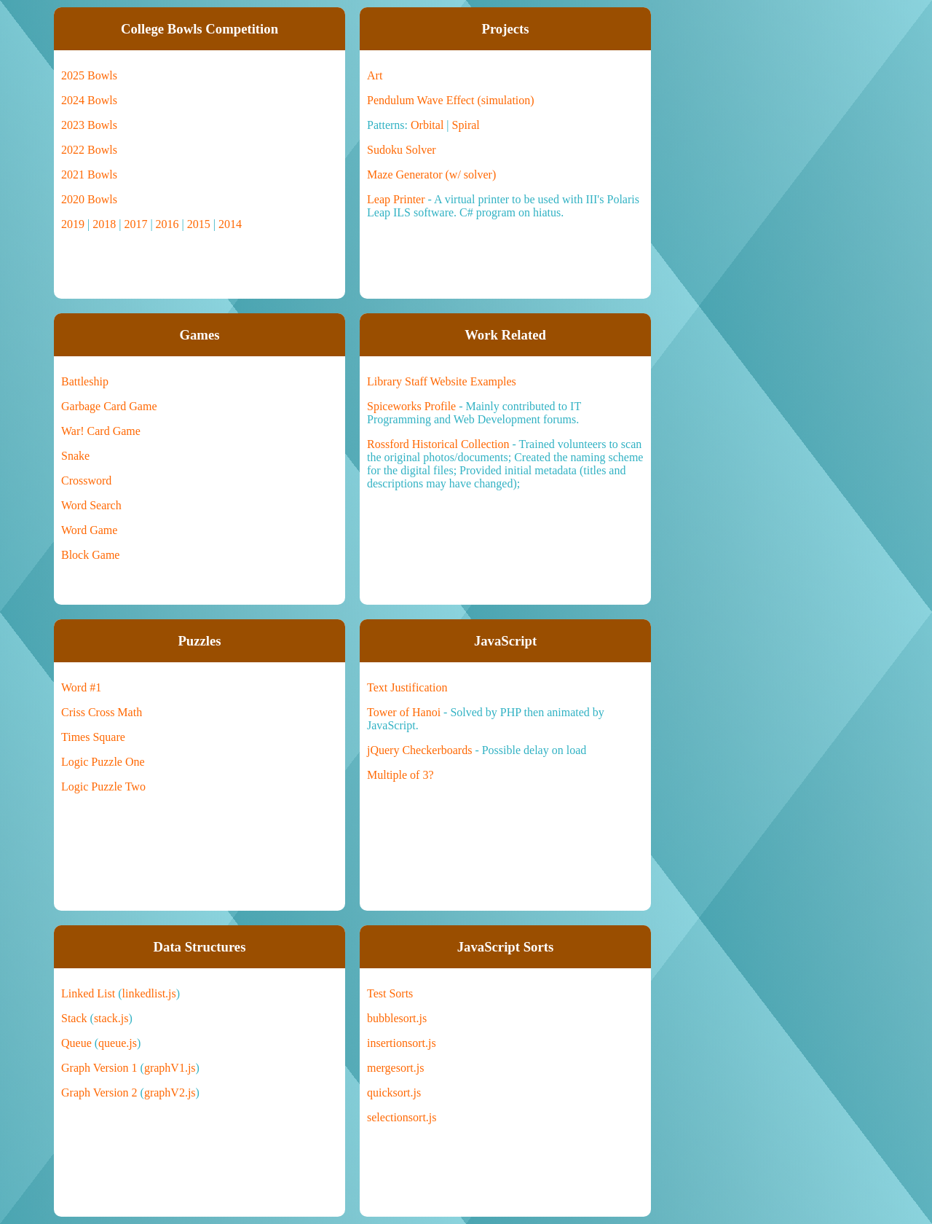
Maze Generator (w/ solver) (431, 174)
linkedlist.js (149, 993)
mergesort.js (395, 1068)
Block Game (90, 555)
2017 (135, 224)
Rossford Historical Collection (438, 444)
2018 (104, 224)
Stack (74, 1018)
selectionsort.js (402, 1117)
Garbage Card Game (109, 406)
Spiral (466, 125)
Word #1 (81, 687)
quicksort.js (394, 1092)
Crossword (86, 480)
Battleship (84, 381)
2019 (72, 224)
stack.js (111, 1018)
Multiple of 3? (400, 775)
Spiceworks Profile (411, 406)
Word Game (89, 530)
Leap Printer (396, 199)
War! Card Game (101, 431)
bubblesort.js (397, 1018)
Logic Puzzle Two (103, 786)
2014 (230, 224)
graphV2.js (170, 1092)
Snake (75, 456)
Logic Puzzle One (103, 762)
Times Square (93, 737)
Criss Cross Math (101, 712)
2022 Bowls (89, 150)
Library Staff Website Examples (441, 381)
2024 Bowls (89, 100)
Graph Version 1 (99, 1068)
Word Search (91, 505)
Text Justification (407, 687)
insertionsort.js (401, 1043)
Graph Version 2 (99, 1092)
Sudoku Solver (401, 150)
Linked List (88, 993)
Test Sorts (390, 993)
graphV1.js (170, 1068)
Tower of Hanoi (404, 712)
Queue (76, 1043)
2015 (198, 224)
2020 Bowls (89, 199)
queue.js (117, 1043)
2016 (167, 224)
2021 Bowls (89, 174)
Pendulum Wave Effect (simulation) (450, 100)
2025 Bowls (89, 75)
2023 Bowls (89, 125)
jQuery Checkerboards (419, 750)
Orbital (427, 125)
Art (374, 75)
